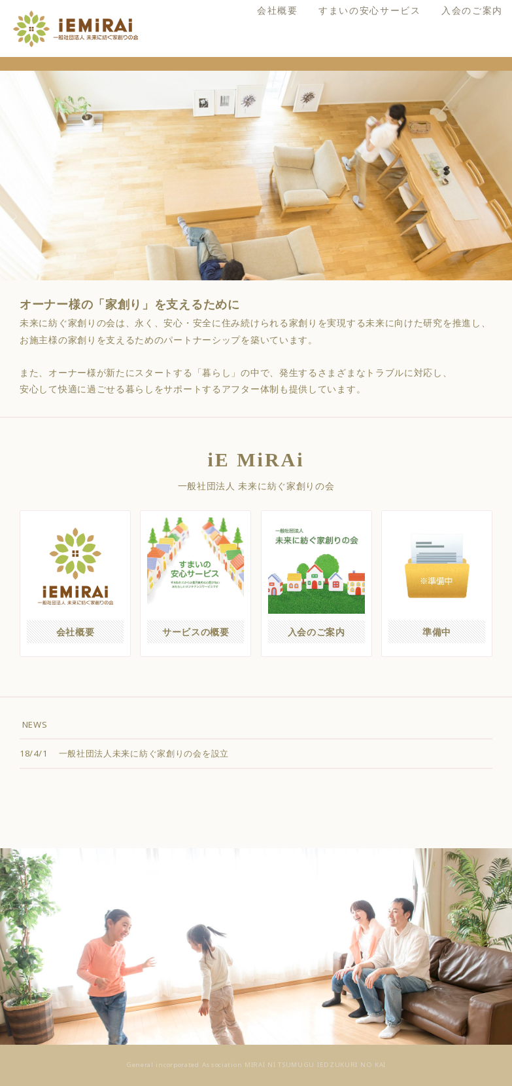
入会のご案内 (452, 73)
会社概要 (258, 73)
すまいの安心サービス (350, 73)
